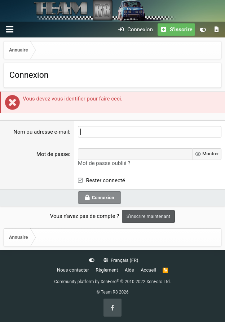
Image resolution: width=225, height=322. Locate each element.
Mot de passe (52, 154)
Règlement (107, 270)
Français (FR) (120, 260)
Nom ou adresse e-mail (41, 132)
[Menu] (9, 29)
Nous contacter (73, 270)
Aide (129, 270)
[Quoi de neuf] (216, 29)
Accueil (148, 270)
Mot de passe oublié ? (104, 163)
